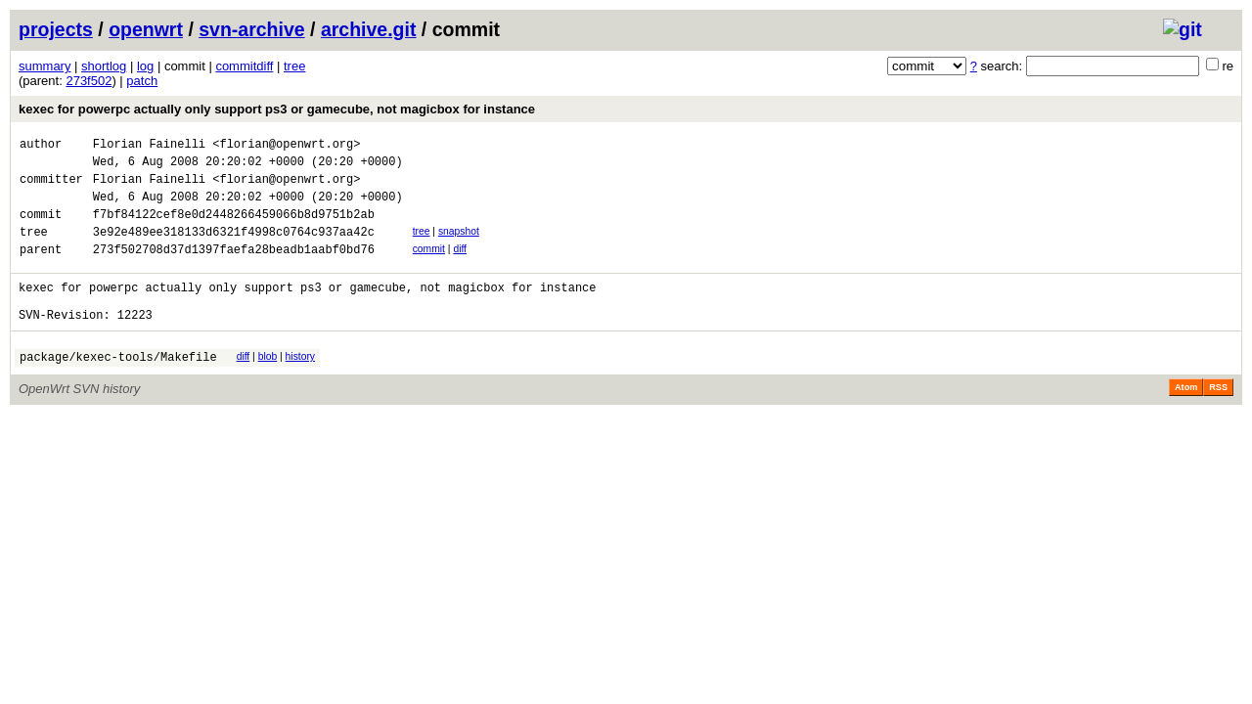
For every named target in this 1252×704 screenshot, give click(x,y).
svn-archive (251, 29)
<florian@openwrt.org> (286, 146)
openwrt (146, 29)
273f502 (89, 80)
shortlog (103, 66)
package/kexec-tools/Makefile (118, 388)
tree (294, 66)
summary (44, 66)
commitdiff (244, 66)
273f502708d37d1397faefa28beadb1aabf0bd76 (234, 269)
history (300, 385)
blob (268, 385)
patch (141, 80)
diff (460, 266)
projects (56, 29)
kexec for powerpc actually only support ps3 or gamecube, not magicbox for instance (277, 109)
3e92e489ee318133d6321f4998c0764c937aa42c (234, 249)
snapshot (458, 246)
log (145, 66)
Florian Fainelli (149, 146)
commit (429, 266)
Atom (1186, 419)
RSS (1218, 419)
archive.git (369, 29)
